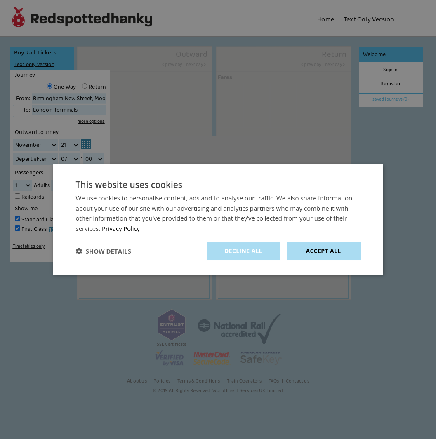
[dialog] (218, 219)
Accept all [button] (323, 251)
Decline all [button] (243, 251)
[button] (103, 251)
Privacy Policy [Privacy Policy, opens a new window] (121, 228)
